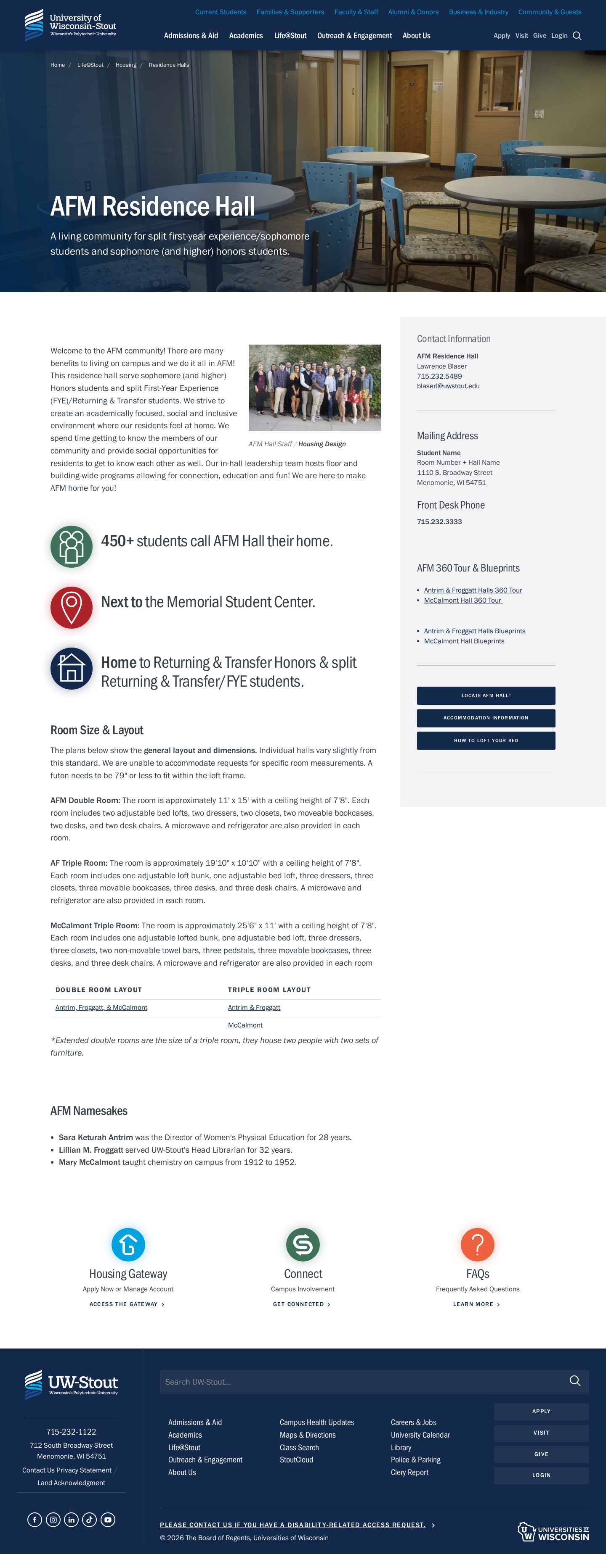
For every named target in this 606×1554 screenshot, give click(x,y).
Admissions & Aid (195, 1422)
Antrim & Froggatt (254, 1008)
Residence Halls (169, 65)
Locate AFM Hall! (486, 695)
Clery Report (409, 1472)
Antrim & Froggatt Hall (457, 631)
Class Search (299, 1447)
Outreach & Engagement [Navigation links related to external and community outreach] (354, 35)
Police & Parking (416, 1459)
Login (559, 36)
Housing (126, 65)
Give (540, 36)
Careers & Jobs (413, 1422)
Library (401, 1447)
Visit (522, 36)
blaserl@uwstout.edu (448, 386)
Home (57, 65)
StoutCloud (297, 1459)
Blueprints (488, 641)
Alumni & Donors (413, 12)
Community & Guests (550, 12)
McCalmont (245, 1025)
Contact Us (39, 1470)
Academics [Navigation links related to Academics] (246, 35)
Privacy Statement (84, 1470)
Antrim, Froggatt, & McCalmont (101, 1008)
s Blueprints (508, 631)
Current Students (221, 12)
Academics (185, 1435)
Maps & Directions (308, 1435)
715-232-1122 (71, 1432)
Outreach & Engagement (205, 1459)
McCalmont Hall (448, 641)
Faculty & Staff (356, 12)
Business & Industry (478, 12)
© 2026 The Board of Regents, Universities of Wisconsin (244, 1538)
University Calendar (420, 1435)
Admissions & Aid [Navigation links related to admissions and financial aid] (191, 35)
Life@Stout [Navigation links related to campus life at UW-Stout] (290, 35)
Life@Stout (90, 65)
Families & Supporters (290, 12)
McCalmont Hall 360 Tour (463, 600)
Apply (502, 36)
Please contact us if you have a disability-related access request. (293, 1525)
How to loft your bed (486, 740)
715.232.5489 (439, 376)
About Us (417, 35)
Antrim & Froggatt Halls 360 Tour (473, 590)
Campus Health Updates (317, 1422)
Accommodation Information (486, 718)
